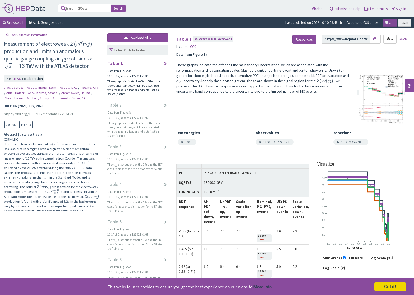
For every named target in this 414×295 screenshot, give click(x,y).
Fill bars (356, 258)
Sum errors (332, 258)
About (319, 8)
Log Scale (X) (380, 258)
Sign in (399, 8)
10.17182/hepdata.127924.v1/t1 (213, 38)
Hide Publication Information (26, 35)
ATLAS (17, 78)
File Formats (376, 8)
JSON (404, 23)
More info (262, 291)
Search (118, 8)
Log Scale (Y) (334, 267)
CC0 (193, 46)
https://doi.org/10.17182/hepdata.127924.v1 (38, 113)
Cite (389, 23)
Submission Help (345, 8)
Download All (138, 37)
